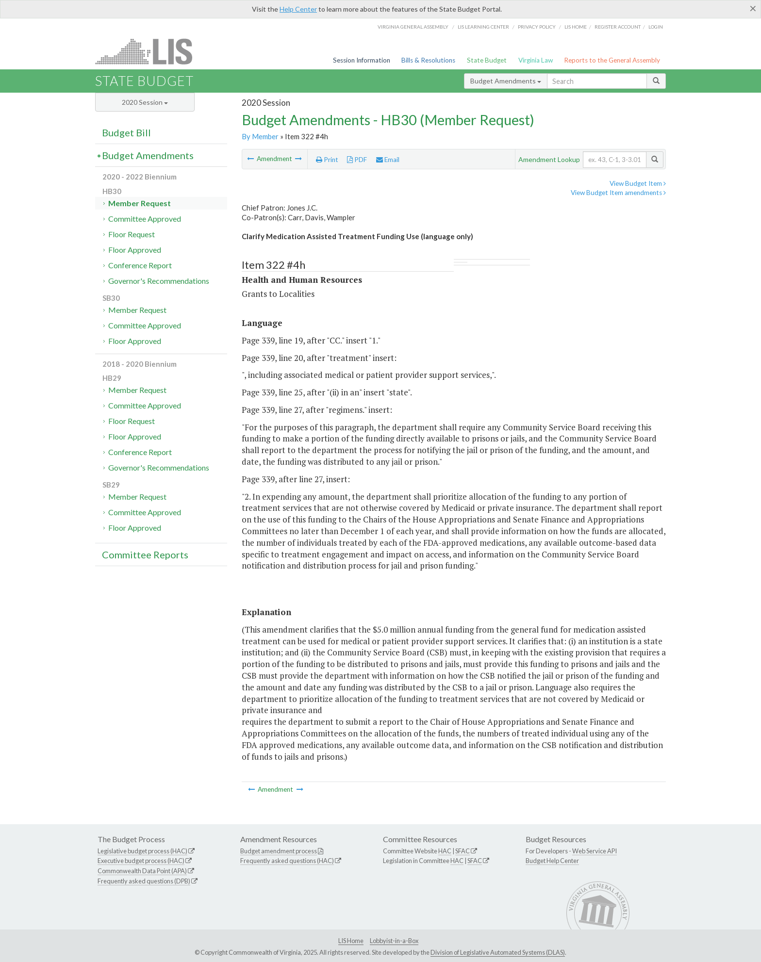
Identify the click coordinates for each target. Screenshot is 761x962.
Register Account (618, 27)
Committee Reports (145, 554)
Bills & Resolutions (428, 60)
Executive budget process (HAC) (141, 860)
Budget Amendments (505, 81)
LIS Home (351, 941)
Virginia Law (535, 60)
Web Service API (594, 851)
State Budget (487, 60)
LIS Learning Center (483, 27)
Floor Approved (134, 249)
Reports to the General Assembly (612, 60)
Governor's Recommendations (158, 280)
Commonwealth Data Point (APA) (142, 871)
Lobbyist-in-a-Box (394, 941)
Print (327, 159)
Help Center (298, 9)
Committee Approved (144, 218)
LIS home (575, 27)
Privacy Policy (537, 27)
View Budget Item (638, 183)
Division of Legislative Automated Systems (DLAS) (497, 952)
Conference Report (140, 265)
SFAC (462, 851)
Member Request (139, 203)
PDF (357, 159)
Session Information (361, 60)
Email (387, 159)
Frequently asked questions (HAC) (287, 860)
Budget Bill (126, 132)
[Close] (753, 8)
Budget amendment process (278, 851)
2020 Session (145, 102)
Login (655, 27)
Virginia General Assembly (413, 27)
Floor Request (131, 234)
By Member (260, 136)
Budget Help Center (552, 860)
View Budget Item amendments (618, 192)
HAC (444, 851)
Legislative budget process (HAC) (142, 851)
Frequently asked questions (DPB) (144, 881)
